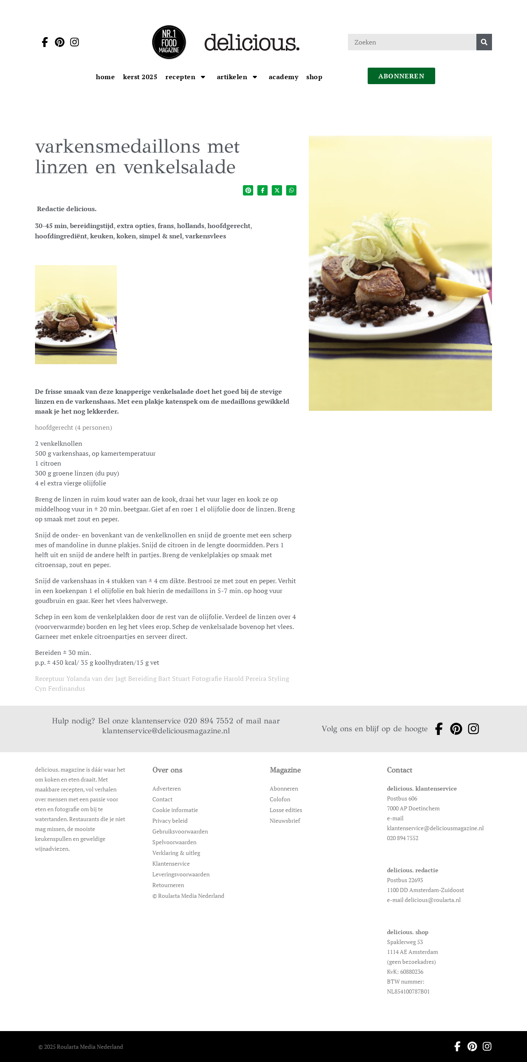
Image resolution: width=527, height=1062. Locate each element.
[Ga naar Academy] (283, 76)
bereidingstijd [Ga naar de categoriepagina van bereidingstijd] (92, 225)
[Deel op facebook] (262, 190)
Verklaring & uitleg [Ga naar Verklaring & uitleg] (176, 853)
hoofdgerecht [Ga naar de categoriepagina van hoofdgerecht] (229, 225)
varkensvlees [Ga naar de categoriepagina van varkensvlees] (205, 235)
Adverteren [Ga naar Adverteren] (166, 788)
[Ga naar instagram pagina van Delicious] (72, 42)
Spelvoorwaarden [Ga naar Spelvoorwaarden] (174, 842)
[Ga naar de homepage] (168, 42)
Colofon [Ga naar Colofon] (280, 799)
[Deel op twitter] (277, 190)
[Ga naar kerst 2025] (140, 76)
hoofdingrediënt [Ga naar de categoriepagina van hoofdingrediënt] (61, 235)
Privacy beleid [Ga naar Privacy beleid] (170, 820)
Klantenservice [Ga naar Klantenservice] (171, 863)
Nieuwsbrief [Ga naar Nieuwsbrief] (285, 820)
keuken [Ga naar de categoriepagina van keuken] (101, 235)
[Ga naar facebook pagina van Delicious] (42, 42)
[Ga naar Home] (105, 76)
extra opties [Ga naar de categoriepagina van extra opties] (135, 225)
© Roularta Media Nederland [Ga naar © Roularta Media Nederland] (188, 896)
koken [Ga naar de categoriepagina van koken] (126, 235)
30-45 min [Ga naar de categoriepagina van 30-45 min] (51, 225)
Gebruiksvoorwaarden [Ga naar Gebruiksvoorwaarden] (180, 831)
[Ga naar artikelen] (233, 76)
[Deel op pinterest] (248, 190)
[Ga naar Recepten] (181, 76)
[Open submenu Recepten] (203, 76)
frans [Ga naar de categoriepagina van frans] (166, 225)
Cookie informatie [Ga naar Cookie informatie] (175, 810)
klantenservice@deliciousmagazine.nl (166, 730)
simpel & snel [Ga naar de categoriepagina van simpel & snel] (160, 235)
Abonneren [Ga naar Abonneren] (284, 788)
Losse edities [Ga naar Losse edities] (286, 810)
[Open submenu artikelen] (255, 76)
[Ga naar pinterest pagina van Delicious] (57, 42)
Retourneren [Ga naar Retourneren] (168, 885)
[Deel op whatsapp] (291, 190)
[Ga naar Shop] (314, 76)
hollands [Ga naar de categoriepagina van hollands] (190, 225)
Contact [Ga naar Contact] (162, 799)
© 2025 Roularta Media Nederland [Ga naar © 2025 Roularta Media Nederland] (80, 1046)
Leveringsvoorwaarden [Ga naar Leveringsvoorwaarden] (181, 874)
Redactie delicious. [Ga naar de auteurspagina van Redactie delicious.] (67, 208)
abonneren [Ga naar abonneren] (401, 75)
